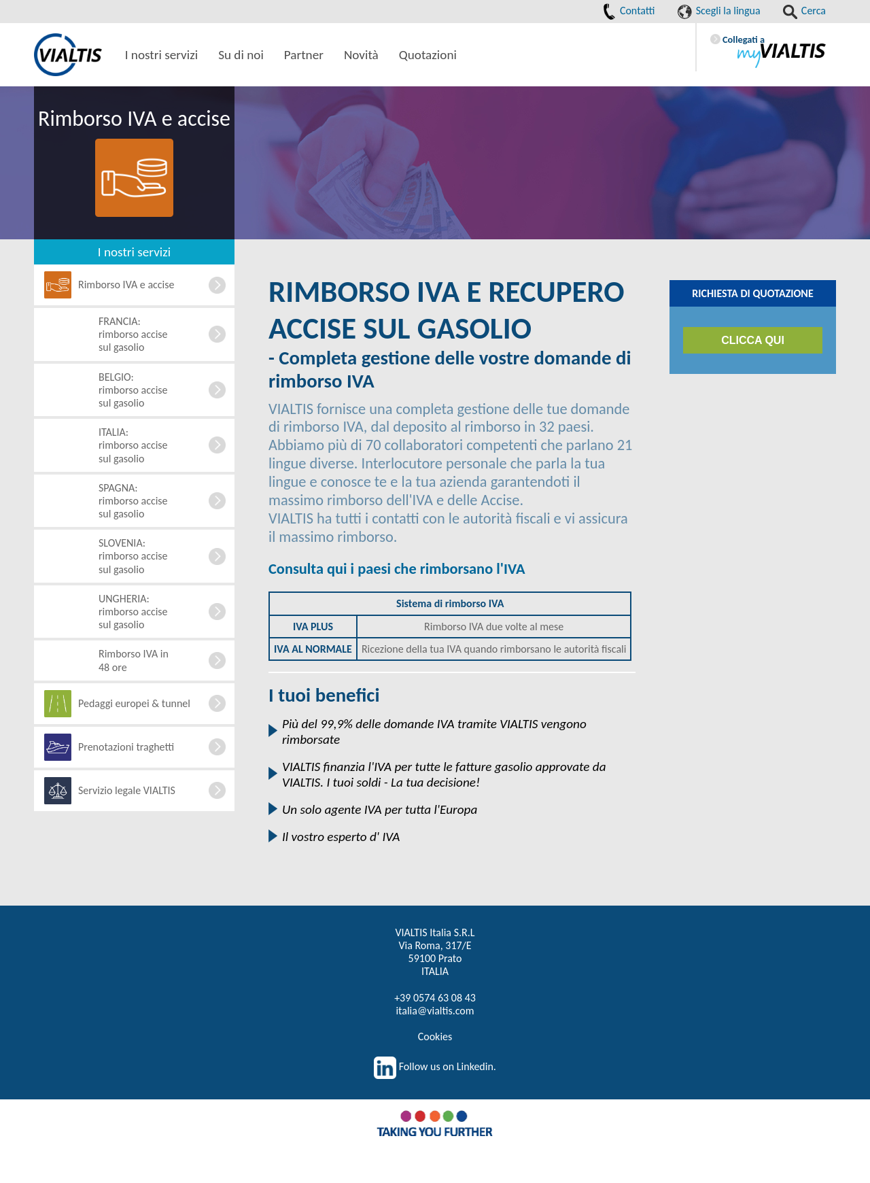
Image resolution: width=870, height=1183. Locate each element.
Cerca (804, 10)
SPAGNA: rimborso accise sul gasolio (133, 500)
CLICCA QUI (752, 340)
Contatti (629, 10)
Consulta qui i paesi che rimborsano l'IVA (396, 569)
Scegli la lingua (719, 10)
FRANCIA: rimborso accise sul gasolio (133, 334)
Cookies (435, 1036)
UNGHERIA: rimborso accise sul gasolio (133, 611)
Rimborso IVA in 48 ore (134, 660)
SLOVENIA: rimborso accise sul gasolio (133, 555)
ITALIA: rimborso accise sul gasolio (133, 445)
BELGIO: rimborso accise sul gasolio (133, 390)
